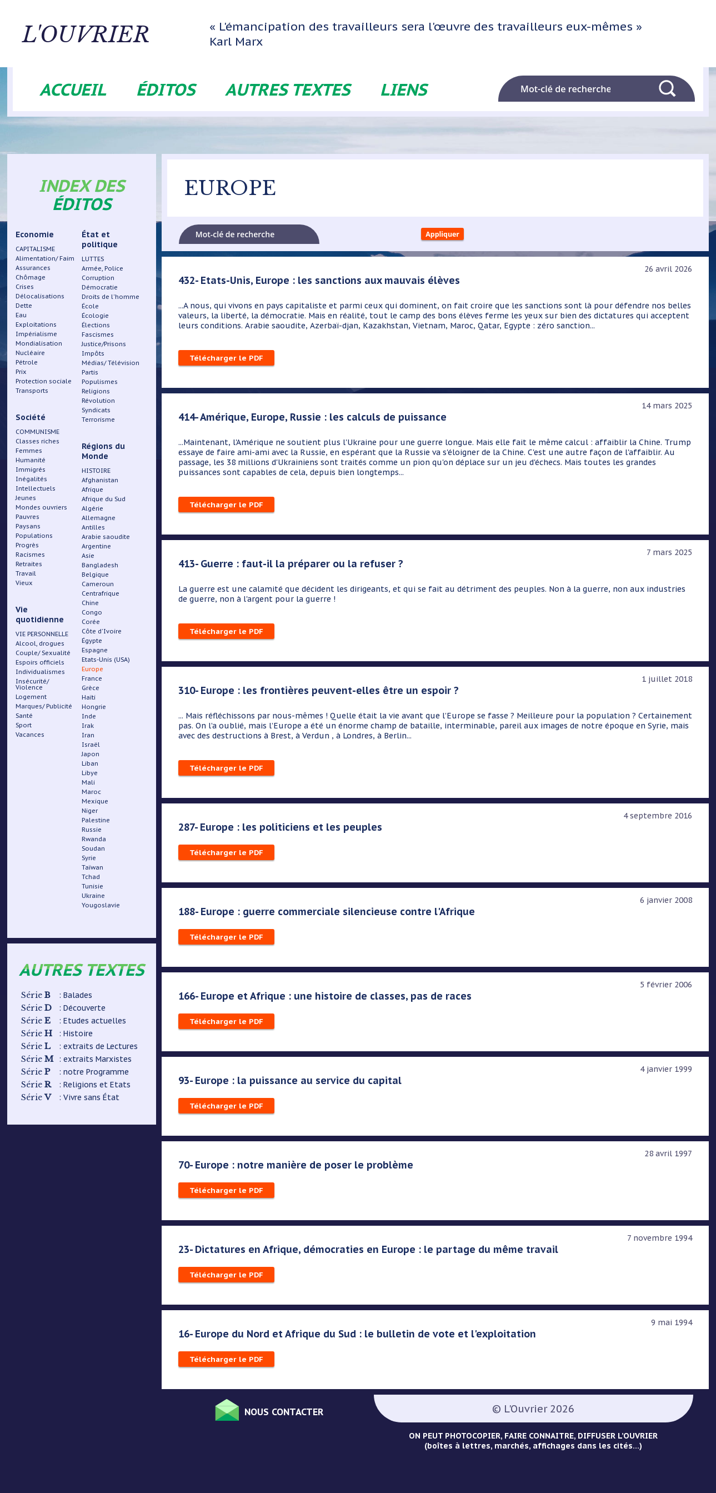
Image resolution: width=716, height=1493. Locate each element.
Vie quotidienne (40, 615)
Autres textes (287, 89)
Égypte (92, 641)
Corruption (98, 278)
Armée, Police (102, 268)
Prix (21, 372)
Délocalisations (40, 296)
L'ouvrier (129, 34)
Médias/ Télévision (110, 363)
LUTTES (93, 259)
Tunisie (92, 886)
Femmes (29, 451)
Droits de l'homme (110, 297)
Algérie (92, 508)
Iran (88, 735)
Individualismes (40, 672)
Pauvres (27, 517)
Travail (26, 573)
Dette (24, 305)
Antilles (93, 527)
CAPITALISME (35, 249)
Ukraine (93, 896)
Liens (403, 89)
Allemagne (99, 518)
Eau (21, 315)
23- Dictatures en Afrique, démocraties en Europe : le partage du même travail (372, 1253)
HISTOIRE (96, 471)
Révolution (98, 401)
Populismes (100, 382)
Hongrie (94, 707)
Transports (32, 391)
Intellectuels (36, 488)
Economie (35, 234)
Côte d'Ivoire (102, 631)
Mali (88, 782)
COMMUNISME (37, 432)
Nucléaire (30, 353)
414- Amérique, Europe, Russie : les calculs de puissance (315, 420)
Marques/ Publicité (44, 706)
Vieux (24, 583)
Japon (90, 754)
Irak (88, 726)
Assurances (33, 268)
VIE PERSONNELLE (42, 634)
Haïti (89, 697)
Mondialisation (39, 343)
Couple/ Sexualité (43, 653)
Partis (90, 372)
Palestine (96, 820)
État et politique (100, 239)
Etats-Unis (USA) (106, 659)
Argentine (96, 546)
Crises (25, 287)
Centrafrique (100, 593)
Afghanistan (100, 480)
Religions (96, 391)
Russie (92, 829)
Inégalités (31, 479)
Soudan (93, 848)
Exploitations (36, 324)
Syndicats (96, 410)
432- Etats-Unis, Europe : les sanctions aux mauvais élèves (322, 284)
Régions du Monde (103, 451)
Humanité (31, 460)
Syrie (89, 858)
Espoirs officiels (40, 662)
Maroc (91, 792)
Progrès (27, 545)
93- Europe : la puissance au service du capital (291, 1084)
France (92, 678)
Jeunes (26, 498)
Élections (96, 325)
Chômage (31, 277)
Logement (31, 697)
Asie (88, 556)
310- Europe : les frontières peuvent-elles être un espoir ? (321, 694)
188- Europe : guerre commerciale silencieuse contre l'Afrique (329, 915)
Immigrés (31, 469)
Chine (90, 603)
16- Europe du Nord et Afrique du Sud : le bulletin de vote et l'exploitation (362, 1337)
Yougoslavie (101, 905)
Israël (91, 744)
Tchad (91, 877)
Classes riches (37, 441)
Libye (90, 773)
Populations (34, 536)
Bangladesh (100, 565)
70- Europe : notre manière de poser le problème (297, 1168)
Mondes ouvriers (41, 507)
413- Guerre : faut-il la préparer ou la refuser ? (293, 567)
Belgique (95, 574)
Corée (91, 622)
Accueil (72, 89)
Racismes (30, 554)
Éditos (165, 89)
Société (31, 417)
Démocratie (100, 287)
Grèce (90, 688)
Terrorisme (98, 419)
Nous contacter (296, 1413)
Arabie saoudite (106, 537)
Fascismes (98, 334)
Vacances (30, 734)
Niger (90, 811)
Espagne (95, 650)
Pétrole (27, 362)
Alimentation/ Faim (45, 258)
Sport (24, 725)
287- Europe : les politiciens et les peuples (282, 830)
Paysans (28, 526)
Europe (92, 669)
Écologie (95, 315)
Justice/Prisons (104, 344)
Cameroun (98, 584)
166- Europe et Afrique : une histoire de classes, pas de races (327, 999)
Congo (92, 612)
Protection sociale (44, 381)
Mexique (95, 801)
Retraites (29, 564)
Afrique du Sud (104, 499)
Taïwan (92, 867)
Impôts (93, 353)
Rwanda (94, 839)
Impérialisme (36, 334)
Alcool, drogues (40, 643)
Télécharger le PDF (226, 362)
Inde (89, 716)
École (90, 306)
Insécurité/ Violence (32, 684)
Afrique (92, 489)
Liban (90, 763)
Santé (24, 716)
